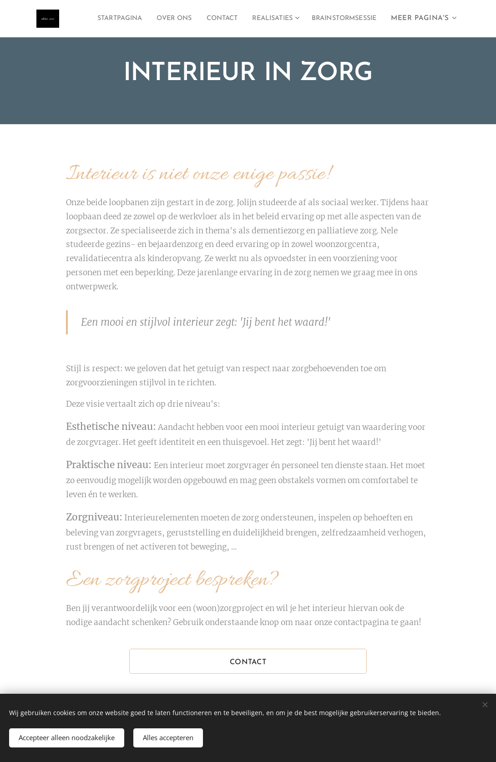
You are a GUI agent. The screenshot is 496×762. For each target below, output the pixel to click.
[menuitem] (181, 18)
